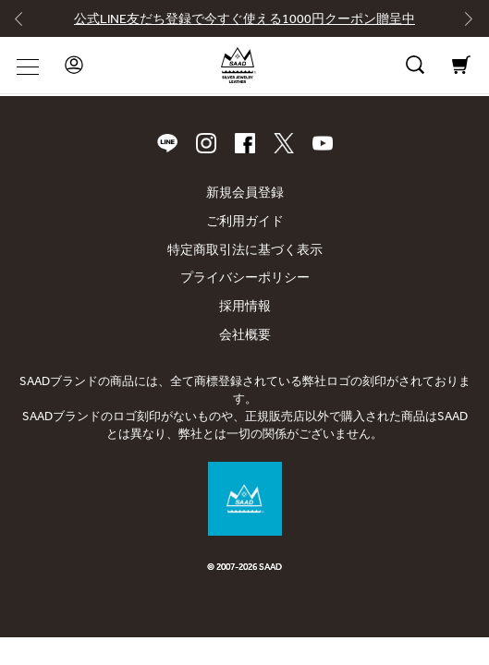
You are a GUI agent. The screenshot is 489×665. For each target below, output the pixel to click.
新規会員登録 (245, 192)
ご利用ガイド (245, 221)
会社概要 (245, 335)
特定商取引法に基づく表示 (245, 250)
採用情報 (245, 306)
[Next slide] (462, 23)
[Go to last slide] (27, 23)
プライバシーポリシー (245, 277)
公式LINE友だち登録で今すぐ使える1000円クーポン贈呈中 (244, 19)
